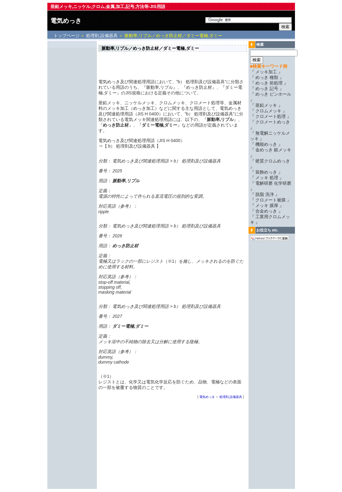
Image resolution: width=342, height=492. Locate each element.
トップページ (67, 35)
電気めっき (65, 20)
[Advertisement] (72, 135)
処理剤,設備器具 (102, 35)
